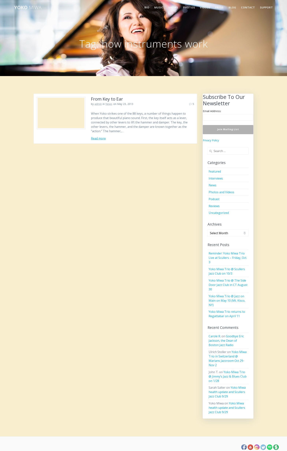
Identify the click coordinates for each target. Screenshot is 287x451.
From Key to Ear (107, 99)
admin (98, 104)
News (108, 104)
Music (158, 7)
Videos (205, 7)
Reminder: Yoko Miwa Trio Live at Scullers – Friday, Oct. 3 (228, 257)
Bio (146, 7)
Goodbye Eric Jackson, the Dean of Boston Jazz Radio (226, 340)
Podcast (214, 199)
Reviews (214, 206)
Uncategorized (219, 213)
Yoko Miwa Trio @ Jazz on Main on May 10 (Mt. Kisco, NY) (227, 300)
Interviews (216, 178)
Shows (173, 7)
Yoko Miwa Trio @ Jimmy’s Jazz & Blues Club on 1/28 (228, 376)
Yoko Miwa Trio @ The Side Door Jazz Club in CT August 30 (228, 284)
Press (219, 7)
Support (266, 7)
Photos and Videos (221, 192)
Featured (215, 171)
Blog (232, 7)
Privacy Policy (211, 140)
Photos (189, 7)
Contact (248, 7)
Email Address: (212, 111)
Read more (98, 138)
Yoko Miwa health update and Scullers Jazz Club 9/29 (227, 392)
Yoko (27, 7)
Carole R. (215, 336)
